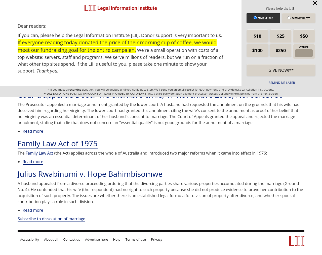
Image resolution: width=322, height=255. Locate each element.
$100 (257, 50)
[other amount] (303, 53)
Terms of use (136, 239)
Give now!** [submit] (281, 70)
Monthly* (299, 18)
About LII (51, 239)
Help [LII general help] (116, 239)
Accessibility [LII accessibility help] (29, 239)
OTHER (304, 47)
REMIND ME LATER (282, 83)
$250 (280, 50)
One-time (263, 18)
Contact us (71, 239)
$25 (281, 36)
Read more (33, 131)
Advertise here (96, 239)
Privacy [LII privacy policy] (156, 239)
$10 (257, 36)
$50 (304, 36)
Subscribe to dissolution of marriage (51, 219)
